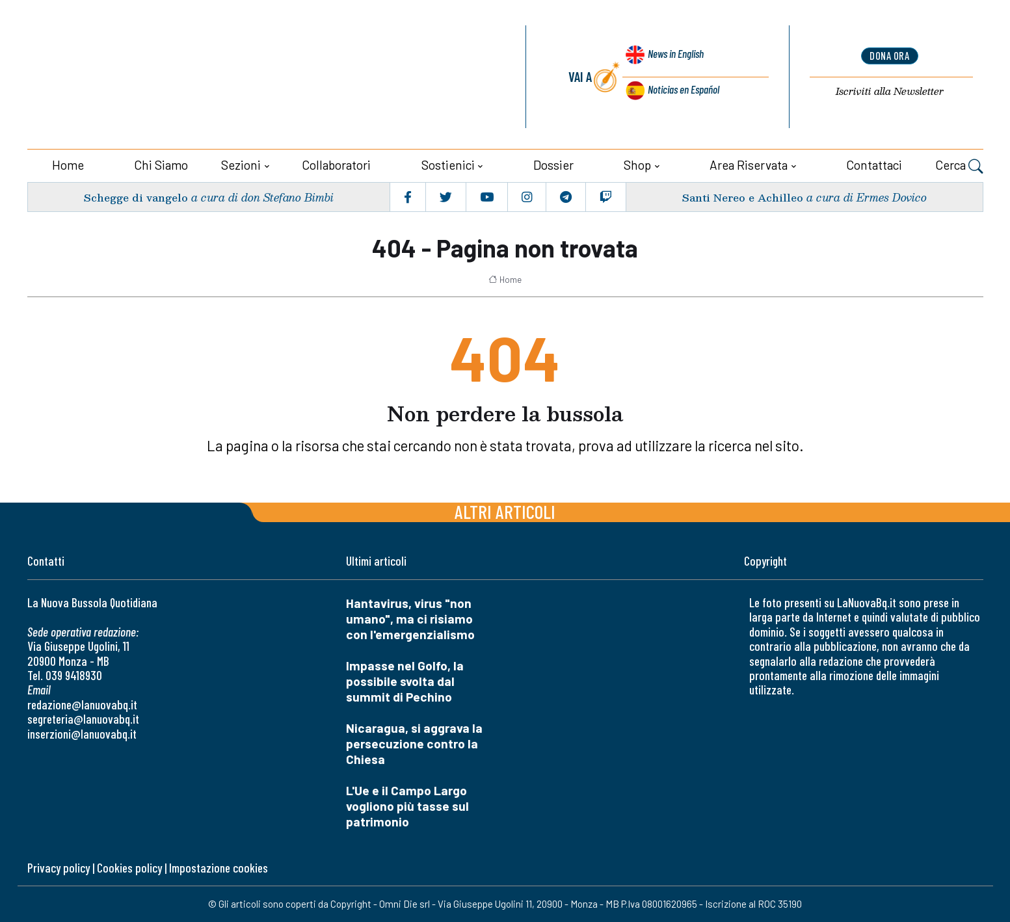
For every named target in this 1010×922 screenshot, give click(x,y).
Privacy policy (58, 867)
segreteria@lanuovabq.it (83, 718)
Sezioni (241, 164)
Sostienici (448, 164)
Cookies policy (129, 867)
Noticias (682, 90)
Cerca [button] (959, 166)
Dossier (553, 164)
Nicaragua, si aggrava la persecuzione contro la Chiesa (414, 743)
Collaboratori (336, 164)
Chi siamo (161, 164)
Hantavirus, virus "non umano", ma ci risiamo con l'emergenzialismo (410, 619)
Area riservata (749, 164)
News (670, 60)
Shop (637, 164)
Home (68, 164)
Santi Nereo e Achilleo (740, 196)
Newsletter (890, 92)
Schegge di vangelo (137, 196)
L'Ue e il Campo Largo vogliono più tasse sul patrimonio (407, 806)
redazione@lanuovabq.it (82, 704)
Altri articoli (505, 511)
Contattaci (874, 164)
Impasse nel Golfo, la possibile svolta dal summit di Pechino (405, 681)
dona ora (889, 57)
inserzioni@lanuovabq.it (82, 733)
